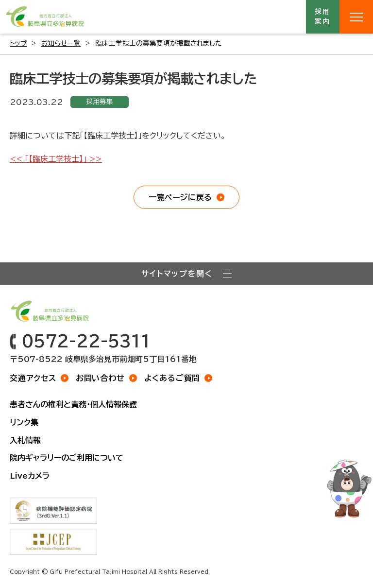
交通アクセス (33, 378)
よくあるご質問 (172, 378)
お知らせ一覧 (61, 43)
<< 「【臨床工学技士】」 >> (56, 159)
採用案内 (323, 16)
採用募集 (99, 101)
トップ (18, 43)
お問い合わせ (100, 378)
